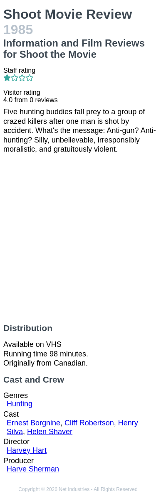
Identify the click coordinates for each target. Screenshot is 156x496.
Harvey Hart (27, 450)
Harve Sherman (33, 469)
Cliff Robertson (89, 423)
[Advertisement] (78, 239)
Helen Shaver (49, 431)
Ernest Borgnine (33, 423)
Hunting (19, 404)
